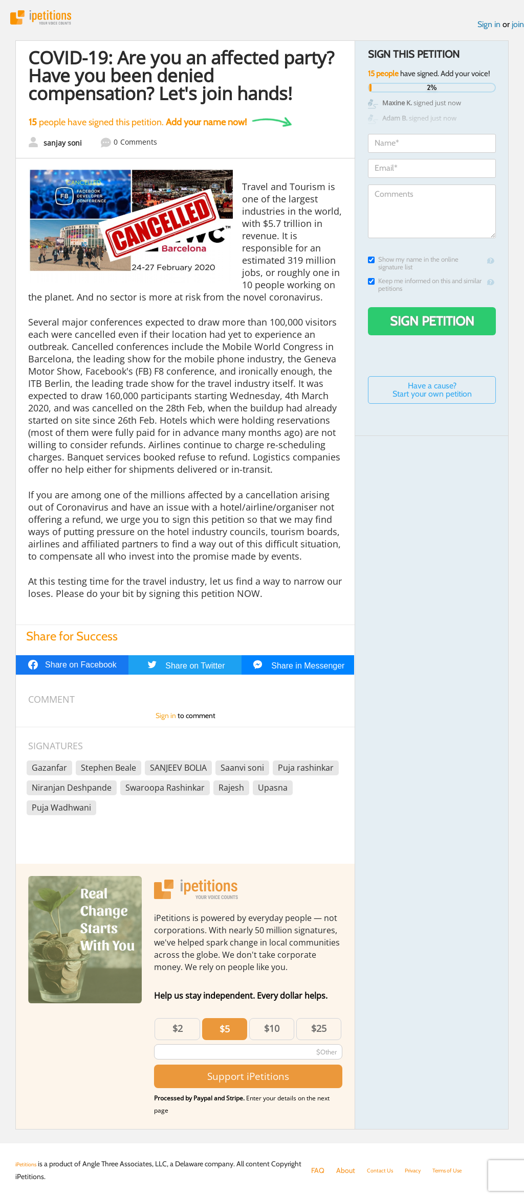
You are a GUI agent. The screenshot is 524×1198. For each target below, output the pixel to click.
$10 (271, 1033)
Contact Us (384, 1170)
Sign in (488, 30)
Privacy (423, 1170)
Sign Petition (432, 326)
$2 (177, 1033)
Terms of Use (466, 1170)
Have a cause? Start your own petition (432, 395)
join (518, 30)
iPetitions (52, 20)
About (345, 1170)
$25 (318, 1033)
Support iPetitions (248, 1082)
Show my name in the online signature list (413, 269)
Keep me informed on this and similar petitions (425, 290)
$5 (225, 1034)
